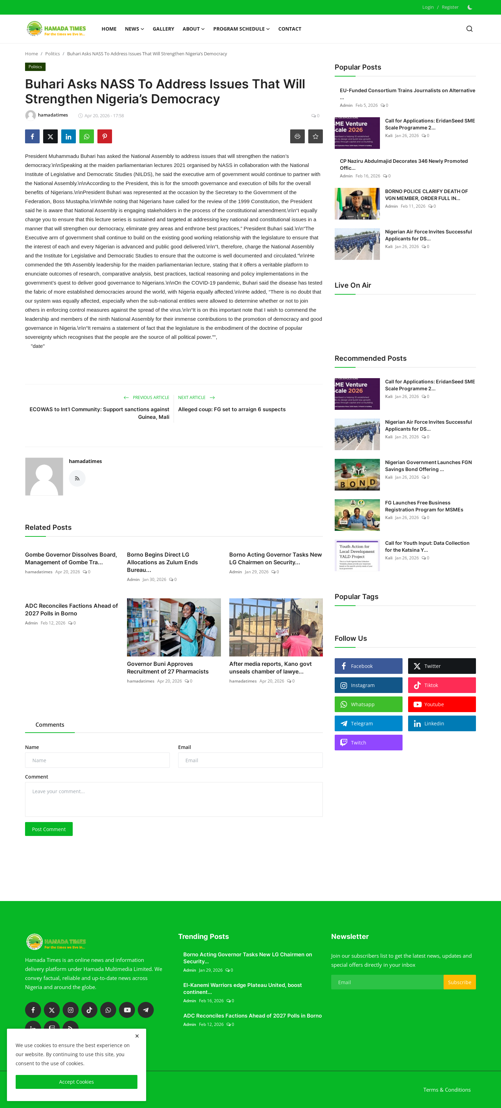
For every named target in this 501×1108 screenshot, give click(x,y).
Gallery (163, 28)
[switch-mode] (471, 7)
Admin (133, 579)
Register (450, 7)
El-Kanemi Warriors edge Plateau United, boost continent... (242, 988)
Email (184, 747)
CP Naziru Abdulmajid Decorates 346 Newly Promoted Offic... (404, 164)
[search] (469, 28)
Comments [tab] (49, 724)
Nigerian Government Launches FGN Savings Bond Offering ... (428, 465)
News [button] (134, 29)
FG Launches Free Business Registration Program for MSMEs (424, 506)
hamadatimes (85, 461)
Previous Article (146, 397)
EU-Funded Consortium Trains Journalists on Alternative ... (407, 93)
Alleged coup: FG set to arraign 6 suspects (232, 409)
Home (109, 28)
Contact (289, 28)
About (194, 29)
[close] (137, 1036)
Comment (36, 776)
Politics (52, 53)
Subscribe (459, 982)
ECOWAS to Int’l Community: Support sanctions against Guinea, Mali (99, 413)
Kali (388, 135)
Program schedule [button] (241, 29)
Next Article (196, 397)
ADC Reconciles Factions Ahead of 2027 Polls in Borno (71, 609)
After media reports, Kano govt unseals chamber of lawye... (270, 667)
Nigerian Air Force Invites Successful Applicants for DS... (428, 235)
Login (428, 7)
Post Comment (49, 829)
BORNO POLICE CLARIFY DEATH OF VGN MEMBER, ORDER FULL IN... (426, 194)
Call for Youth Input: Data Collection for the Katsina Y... (427, 546)
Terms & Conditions (447, 1089)
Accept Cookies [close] (76, 1081)
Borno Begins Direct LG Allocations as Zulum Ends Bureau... (162, 562)
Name (32, 747)
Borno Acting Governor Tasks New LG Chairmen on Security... (275, 558)
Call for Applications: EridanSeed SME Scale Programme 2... (430, 124)
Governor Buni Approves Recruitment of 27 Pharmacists (168, 667)
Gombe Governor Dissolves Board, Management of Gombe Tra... (71, 558)
